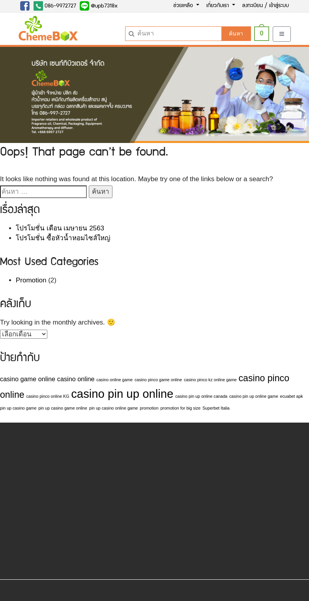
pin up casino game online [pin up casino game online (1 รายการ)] (62, 408)
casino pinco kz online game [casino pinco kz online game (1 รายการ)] (210, 379)
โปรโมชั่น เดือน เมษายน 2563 (60, 228)
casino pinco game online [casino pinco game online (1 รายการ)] (158, 379)
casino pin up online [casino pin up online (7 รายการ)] (122, 393)
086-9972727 (55, 6)
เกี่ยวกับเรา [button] (218, 6)
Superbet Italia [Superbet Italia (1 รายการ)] (216, 408)
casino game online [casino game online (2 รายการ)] (27, 378)
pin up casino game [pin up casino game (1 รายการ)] (18, 408)
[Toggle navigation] (282, 34)
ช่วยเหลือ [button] (184, 6)
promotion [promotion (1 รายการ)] (149, 408)
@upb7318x (99, 6)
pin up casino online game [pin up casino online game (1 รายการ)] (113, 408)
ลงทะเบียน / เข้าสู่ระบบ (265, 6)
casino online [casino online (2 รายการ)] (76, 378)
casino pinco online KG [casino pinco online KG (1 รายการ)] (47, 396)
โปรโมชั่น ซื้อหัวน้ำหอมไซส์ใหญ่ (63, 238)
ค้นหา (236, 33)
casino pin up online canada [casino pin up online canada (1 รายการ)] (201, 396)
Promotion (31, 280)
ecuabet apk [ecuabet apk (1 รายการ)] (291, 396)
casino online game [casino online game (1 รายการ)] (114, 379)
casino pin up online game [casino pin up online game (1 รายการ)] (253, 396)
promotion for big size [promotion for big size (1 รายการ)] (180, 408)
